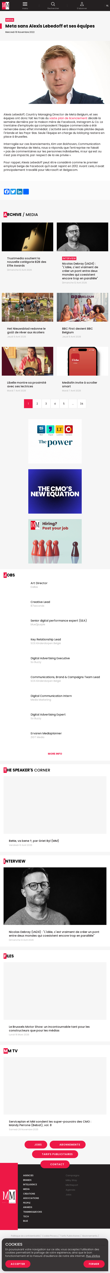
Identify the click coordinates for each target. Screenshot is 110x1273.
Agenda (70, 1189)
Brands (27, 1180)
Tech (26, 1216)
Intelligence (30, 1184)
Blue (25, 1220)
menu (25, 6)
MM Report (72, 1185)
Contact (57, 1164)
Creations (29, 1193)
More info (55, 753)
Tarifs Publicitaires (57, 1154)
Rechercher (53, 6)
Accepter (18, 1264)
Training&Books (32, 1211)
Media (26, 1189)
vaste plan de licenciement (68, 118)
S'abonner (82, 6)
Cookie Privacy (50, 1235)
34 (81, 403)
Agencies (28, 1175)
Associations (31, 1198)
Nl (107, 5)
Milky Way (71, 1180)
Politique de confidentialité (25, 1235)
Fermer (94, 1264)
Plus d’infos (93, 1256)
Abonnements (69, 1144)
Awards (27, 1207)
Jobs (38, 1144)
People (26, 1202)
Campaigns (72, 1175)
